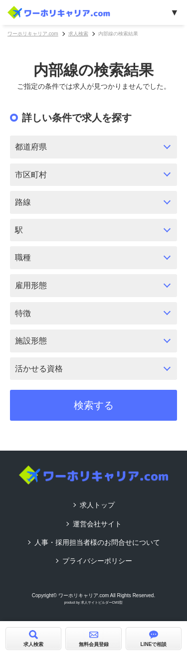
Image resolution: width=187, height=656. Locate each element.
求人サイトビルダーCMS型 (102, 602)
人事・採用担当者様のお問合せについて (97, 542)
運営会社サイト (97, 524)
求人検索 (78, 33)
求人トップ (97, 505)
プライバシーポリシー (97, 561)
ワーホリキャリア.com (32, 33)
